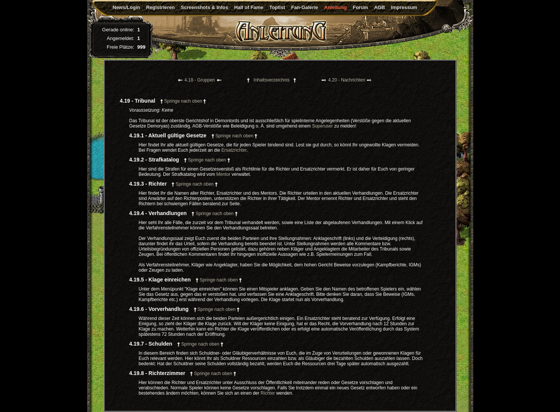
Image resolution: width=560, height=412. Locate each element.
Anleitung (335, 7)
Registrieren (160, 7)
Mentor (223, 174)
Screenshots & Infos (204, 7)
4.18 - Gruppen (199, 80)
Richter (268, 393)
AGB (379, 7)
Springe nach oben (183, 101)
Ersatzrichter (234, 150)
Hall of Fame (248, 7)
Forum (360, 7)
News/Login (126, 7)
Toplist (277, 7)
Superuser (322, 126)
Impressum (404, 7)
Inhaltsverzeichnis (271, 80)
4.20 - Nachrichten (346, 80)
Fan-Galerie (304, 7)
